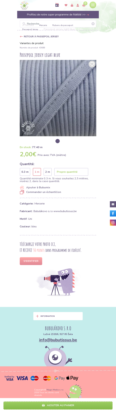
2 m (47, 172)
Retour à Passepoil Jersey (41, 36)
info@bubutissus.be (58, 340)
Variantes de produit (32, 43)
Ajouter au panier (58, 405)
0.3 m (25, 172)
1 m (37, 172)
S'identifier (30, 261)
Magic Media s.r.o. (55, 389)
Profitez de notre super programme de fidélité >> (58, 14)
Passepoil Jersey (30, 29)
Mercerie (43, 25)
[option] (58, 98)
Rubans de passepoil (62, 25)
